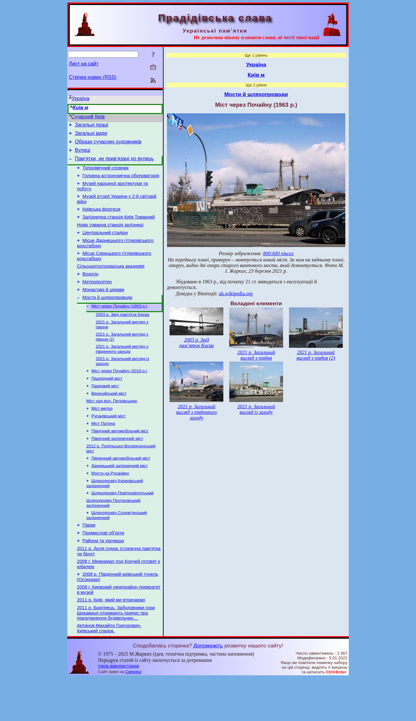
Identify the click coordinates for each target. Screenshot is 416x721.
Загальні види (91, 135)
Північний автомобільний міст (120, 459)
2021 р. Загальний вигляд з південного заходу (122, 371)
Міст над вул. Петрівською (111, 426)
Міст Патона (103, 451)
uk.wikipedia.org (236, 293)
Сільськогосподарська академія (111, 281)
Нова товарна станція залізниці (110, 236)
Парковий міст (105, 410)
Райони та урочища (103, 577)
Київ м (80, 107)
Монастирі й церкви (103, 307)
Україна (80, 98)
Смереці (133, 715)
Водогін (91, 289)
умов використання (118, 709)
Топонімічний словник (106, 173)
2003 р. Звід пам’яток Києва (122, 334)
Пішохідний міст (106, 402)
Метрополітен (97, 298)
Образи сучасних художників (108, 144)
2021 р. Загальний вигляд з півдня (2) (316, 355)
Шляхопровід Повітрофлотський (122, 525)
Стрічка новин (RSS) (92, 77)
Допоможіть (208, 689)
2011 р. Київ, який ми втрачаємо (111, 641)
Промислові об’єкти (103, 568)
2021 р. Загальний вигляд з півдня (256, 355)
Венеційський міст (108, 418)
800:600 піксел (278, 253)
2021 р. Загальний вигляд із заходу (256, 409)
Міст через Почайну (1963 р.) (119, 325)
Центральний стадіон (105, 244)
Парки (89, 559)
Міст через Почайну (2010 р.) (119, 394)
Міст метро (102, 434)
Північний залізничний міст (117, 467)
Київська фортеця (101, 218)
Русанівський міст (108, 442)
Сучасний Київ (88, 116)
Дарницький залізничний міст (119, 496)
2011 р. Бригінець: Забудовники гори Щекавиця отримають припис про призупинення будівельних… (116, 655)
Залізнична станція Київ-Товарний (119, 227)
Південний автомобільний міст (120, 488)
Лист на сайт (84, 63)
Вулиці (82, 154)
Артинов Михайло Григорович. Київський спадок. (109, 671)
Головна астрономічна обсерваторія (121, 182)
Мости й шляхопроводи (107, 316)
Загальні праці (91, 125)
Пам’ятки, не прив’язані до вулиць (114, 163)
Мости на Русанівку (110, 504)
